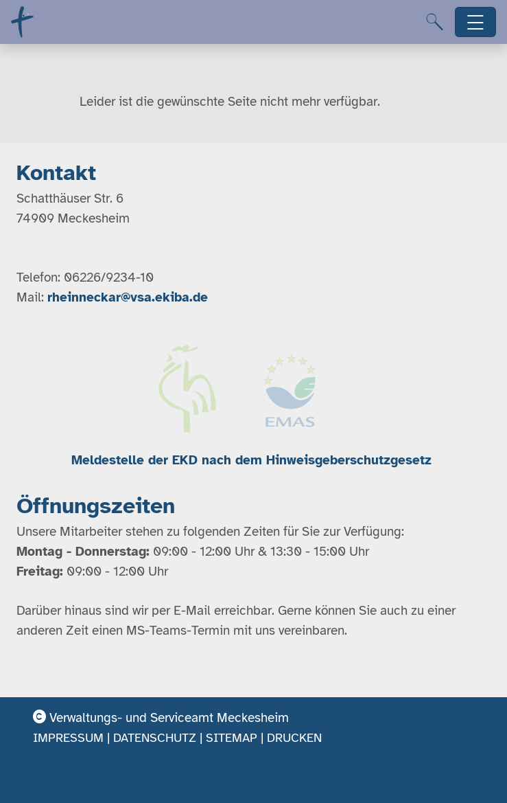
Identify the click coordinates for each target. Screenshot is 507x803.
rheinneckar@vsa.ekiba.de (127, 297)
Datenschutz (154, 737)
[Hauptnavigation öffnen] (476, 22)
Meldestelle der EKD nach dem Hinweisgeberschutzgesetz (253, 460)
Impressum (68, 737)
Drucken (294, 737)
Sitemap (231, 737)
